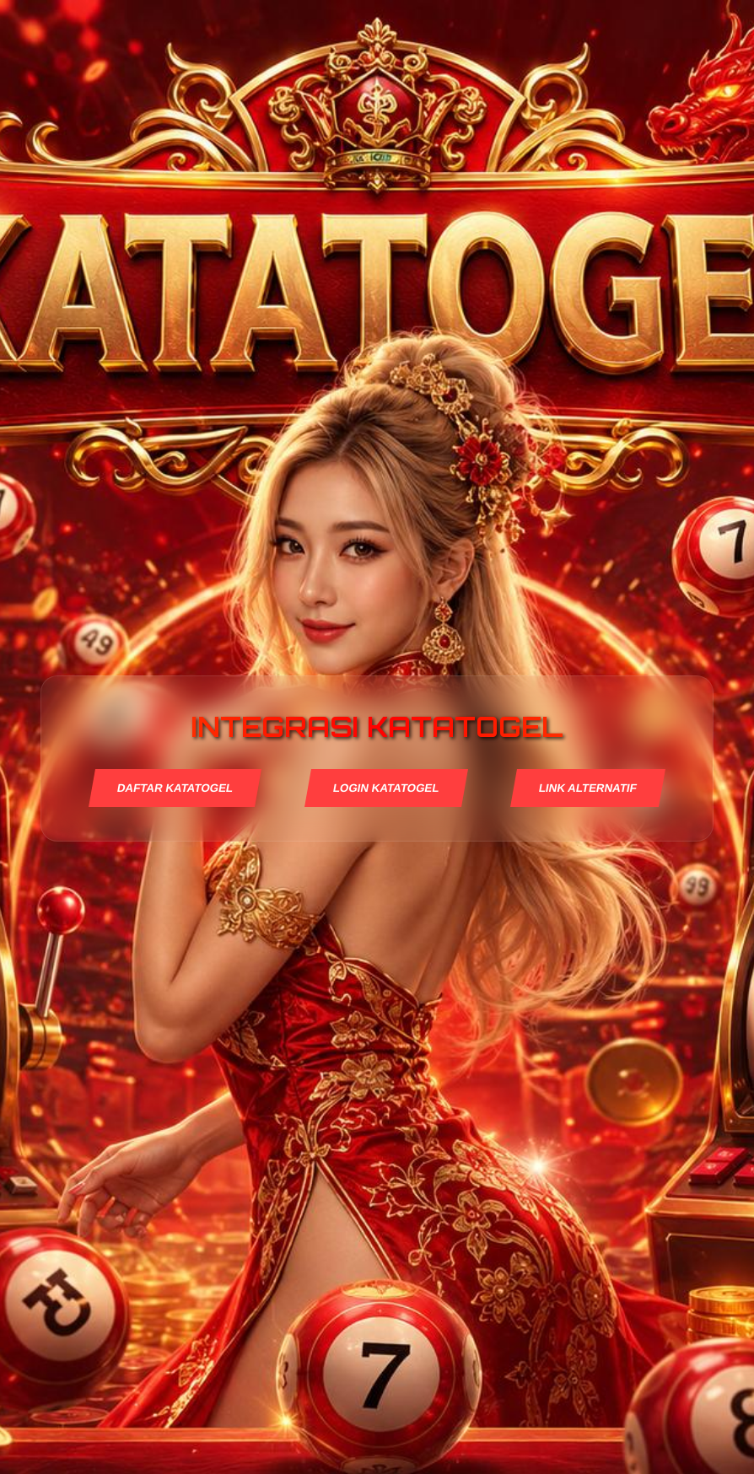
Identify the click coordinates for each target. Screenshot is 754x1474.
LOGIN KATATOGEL (385, 788)
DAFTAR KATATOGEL (175, 788)
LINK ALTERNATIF (588, 788)
